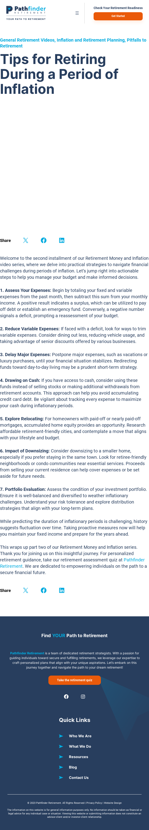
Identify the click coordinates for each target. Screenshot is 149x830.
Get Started (118, 16)
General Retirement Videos (27, 40)
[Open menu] (77, 13)
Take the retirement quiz (74, 680)
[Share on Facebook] (43, 240)
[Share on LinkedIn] (61, 240)
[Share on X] (25, 240)
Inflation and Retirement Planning (91, 40)
